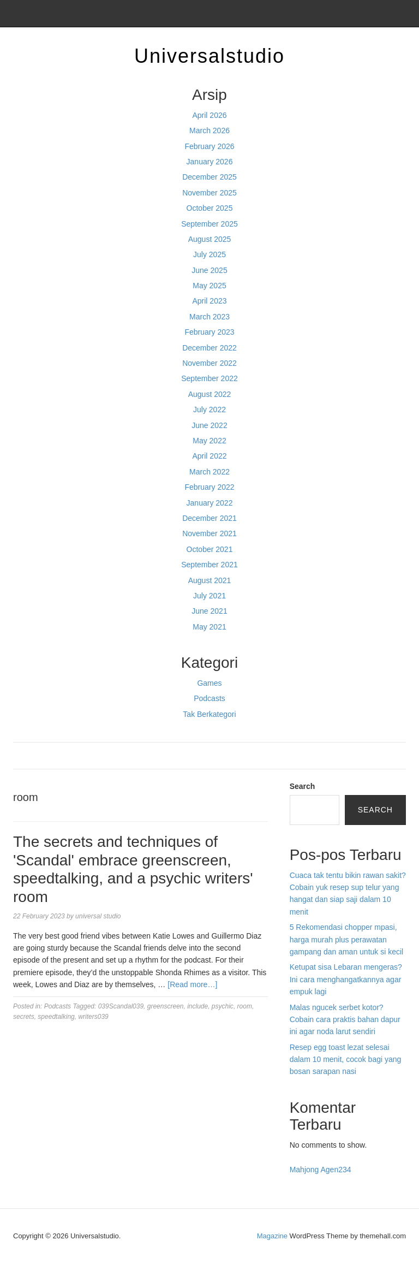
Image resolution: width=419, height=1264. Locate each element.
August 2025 (209, 239)
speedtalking (56, 1016)
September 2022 (209, 378)
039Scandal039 (120, 1006)
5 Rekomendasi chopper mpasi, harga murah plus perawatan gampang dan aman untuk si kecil (347, 939)
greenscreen (165, 1006)
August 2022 (209, 394)
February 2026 (209, 146)
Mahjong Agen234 (320, 1169)
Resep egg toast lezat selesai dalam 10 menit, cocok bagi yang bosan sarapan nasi (346, 1059)
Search (302, 786)
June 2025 (209, 270)
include (197, 1006)
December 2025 (209, 177)
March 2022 (209, 471)
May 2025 (209, 285)
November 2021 (209, 533)
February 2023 (209, 332)
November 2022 (209, 363)
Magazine (272, 1236)
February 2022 (209, 487)
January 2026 (210, 161)
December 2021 (209, 518)
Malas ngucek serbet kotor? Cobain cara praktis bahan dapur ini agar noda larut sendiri (345, 1019)
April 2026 (209, 115)
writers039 (93, 1016)
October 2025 (210, 208)
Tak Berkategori (209, 714)
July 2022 (209, 409)
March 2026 (209, 130)
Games (209, 683)
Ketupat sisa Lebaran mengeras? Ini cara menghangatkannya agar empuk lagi (346, 979)
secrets (23, 1016)
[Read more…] (192, 984)
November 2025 (209, 192)
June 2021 (209, 611)
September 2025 (209, 223)
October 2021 (210, 549)
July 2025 (209, 254)
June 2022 (209, 425)
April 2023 (209, 300)
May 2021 (209, 626)
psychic (223, 1006)
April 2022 (209, 456)
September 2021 (209, 564)
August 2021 (209, 580)
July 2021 (209, 595)
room (244, 1006)
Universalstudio (209, 56)
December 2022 (209, 347)
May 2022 (209, 440)
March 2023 (209, 316)
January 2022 (210, 503)
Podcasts (209, 698)
